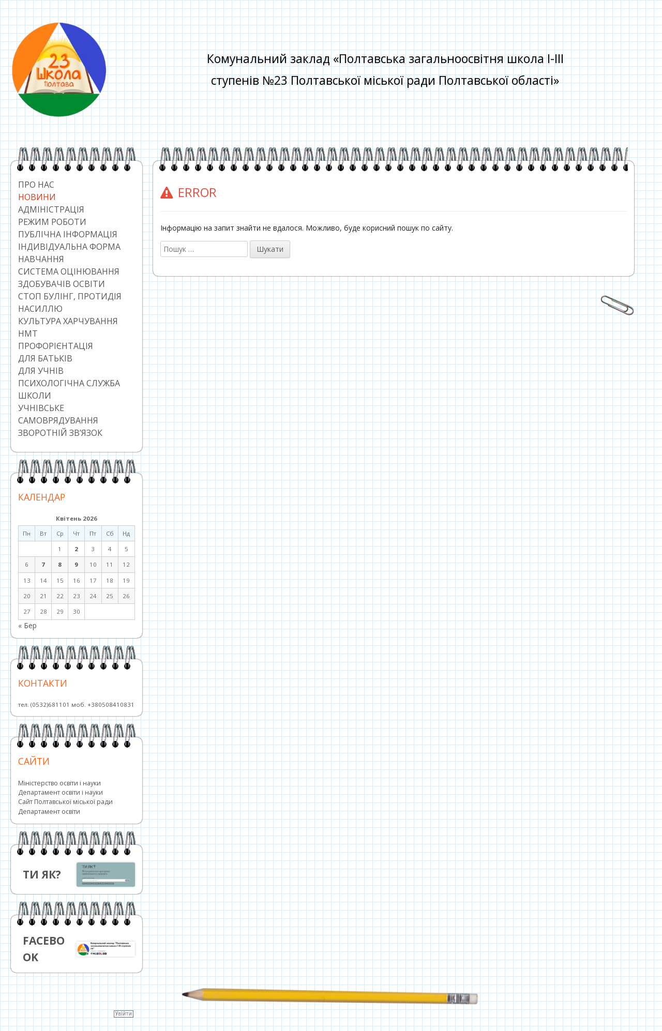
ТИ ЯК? (42, 874)
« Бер (27, 625)
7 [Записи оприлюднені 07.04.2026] (43, 564)
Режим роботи (52, 222)
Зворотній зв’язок (60, 432)
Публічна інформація (67, 234)
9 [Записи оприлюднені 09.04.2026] (76, 564)
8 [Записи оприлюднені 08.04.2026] (60, 564)
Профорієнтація (55, 346)
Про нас (36, 184)
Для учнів (41, 370)
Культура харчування (68, 321)
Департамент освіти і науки (60, 792)
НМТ (28, 333)
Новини (37, 197)
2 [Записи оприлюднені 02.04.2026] (76, 549)
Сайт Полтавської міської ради (65, 801)
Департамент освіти (49, 811)
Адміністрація (51, 209)
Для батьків (45, 358)
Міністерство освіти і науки (59, 783)
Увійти (123, 1014)
